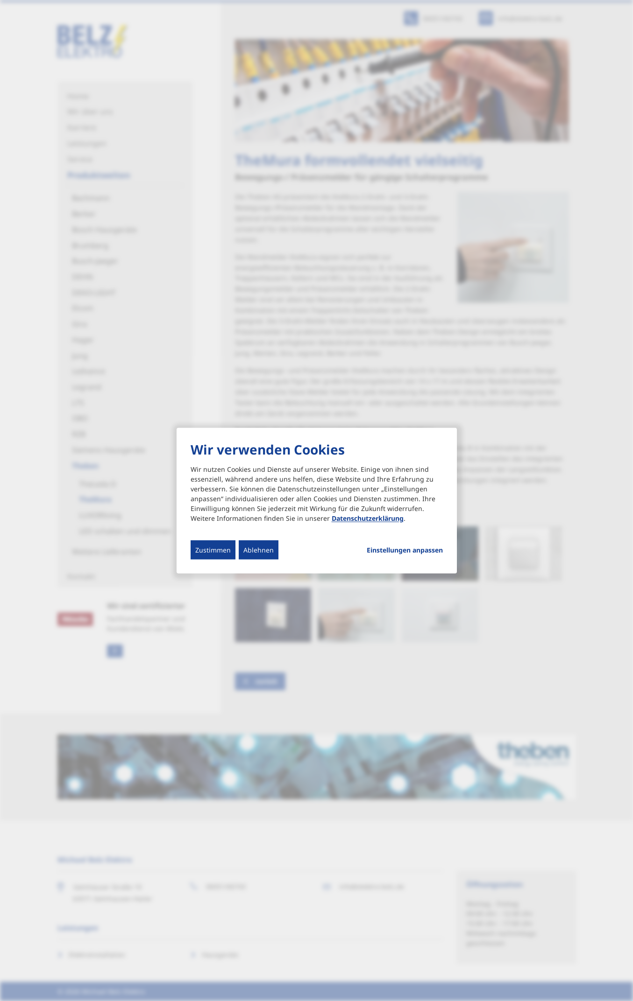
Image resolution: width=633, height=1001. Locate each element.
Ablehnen (258, 550)
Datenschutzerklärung (368, 518)
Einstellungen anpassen (405, 550)
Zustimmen (213, 550)
